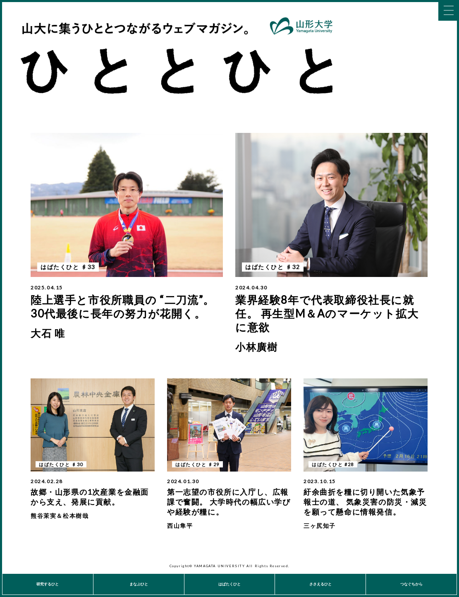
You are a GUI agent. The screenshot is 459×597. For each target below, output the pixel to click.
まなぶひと (138, 584)
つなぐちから (411, 584)
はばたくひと (229, 584)
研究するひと (47, 584)
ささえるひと (320, 584)
